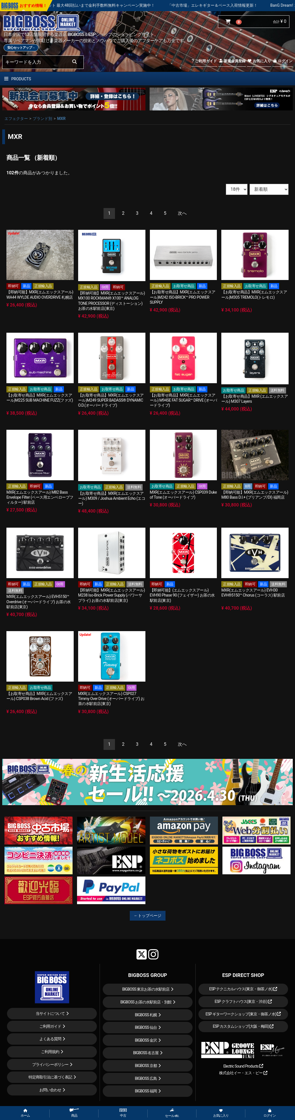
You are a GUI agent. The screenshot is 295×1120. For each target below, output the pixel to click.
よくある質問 (50, 1039)
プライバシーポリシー (50, 1064)
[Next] (182, 213)
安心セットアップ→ (21, 48)
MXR (61, 118)
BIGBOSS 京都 (146, 1065)
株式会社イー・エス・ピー (243, 1073)
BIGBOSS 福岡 (146, 1091)
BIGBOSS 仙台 (146, 1027)
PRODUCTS (17, 79)
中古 (123, 1113)
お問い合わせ (50, 1090)
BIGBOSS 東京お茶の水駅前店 (146, 989)
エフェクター (16, 118)
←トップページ (147, 915)
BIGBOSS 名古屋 (146, 1053)
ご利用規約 (50, 1051)
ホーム (25, 1113)
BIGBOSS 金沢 (146, 1040)
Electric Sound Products (243, 1066)
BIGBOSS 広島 (146, 1078)
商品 (74, 1112)
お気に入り (259, 61)
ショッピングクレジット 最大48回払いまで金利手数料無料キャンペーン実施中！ (127, 5)
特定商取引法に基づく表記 (50, 1077)
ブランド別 (42, 118)
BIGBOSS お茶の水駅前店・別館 (145, 1002)
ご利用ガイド (204, 61)
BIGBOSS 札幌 (146, 1015)
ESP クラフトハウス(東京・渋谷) (243, 1001)
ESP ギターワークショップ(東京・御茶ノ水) (243, 1014)
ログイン (282, 61)
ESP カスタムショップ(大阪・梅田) (243, 1026)
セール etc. (172, 1113)
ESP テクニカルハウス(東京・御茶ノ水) (243, 989)
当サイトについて (50, 1013)
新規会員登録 (232, 61)
